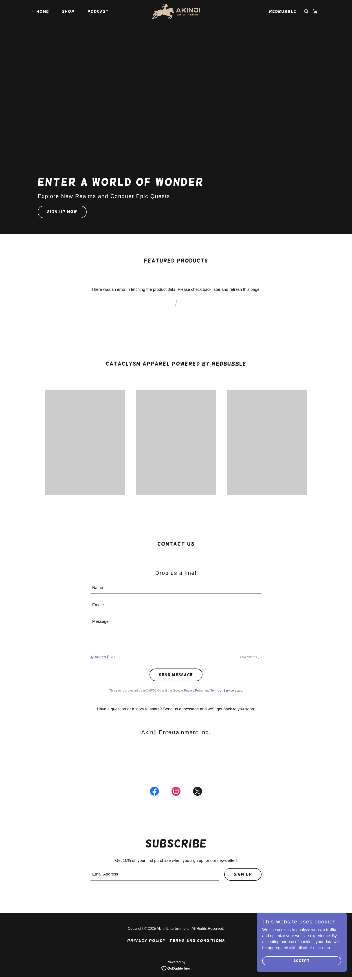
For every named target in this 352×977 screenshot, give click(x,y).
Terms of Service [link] (222, 690)
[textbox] (176, 588)
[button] (92, 657)
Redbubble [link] (282, 11)
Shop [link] (68, 11)
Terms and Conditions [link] (197, 940)
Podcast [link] (98, 11)
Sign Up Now (62, 211)
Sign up (243, 874)
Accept (301, 970)
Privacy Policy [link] (193, 690)
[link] (176, 11)
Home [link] (42, 11)
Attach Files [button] (105, 657)
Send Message (176, 675)
